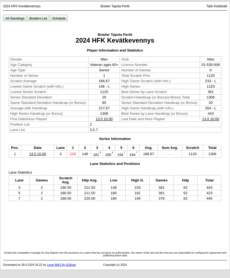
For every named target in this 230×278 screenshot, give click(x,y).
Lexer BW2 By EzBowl (61, 264)
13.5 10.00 (104, 119)
